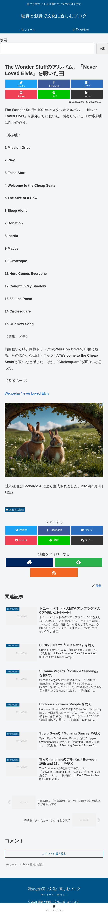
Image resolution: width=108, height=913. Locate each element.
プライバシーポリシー (54, 895)
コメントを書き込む (54, 853)
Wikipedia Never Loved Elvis (27, 393)
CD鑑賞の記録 (15, 509)
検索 (3, 40)
